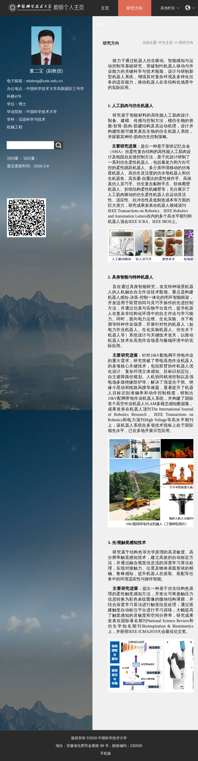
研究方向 (134, 8)
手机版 (105, 753)
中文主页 (165, 42)
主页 (105, 8)
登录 (101, 24)
